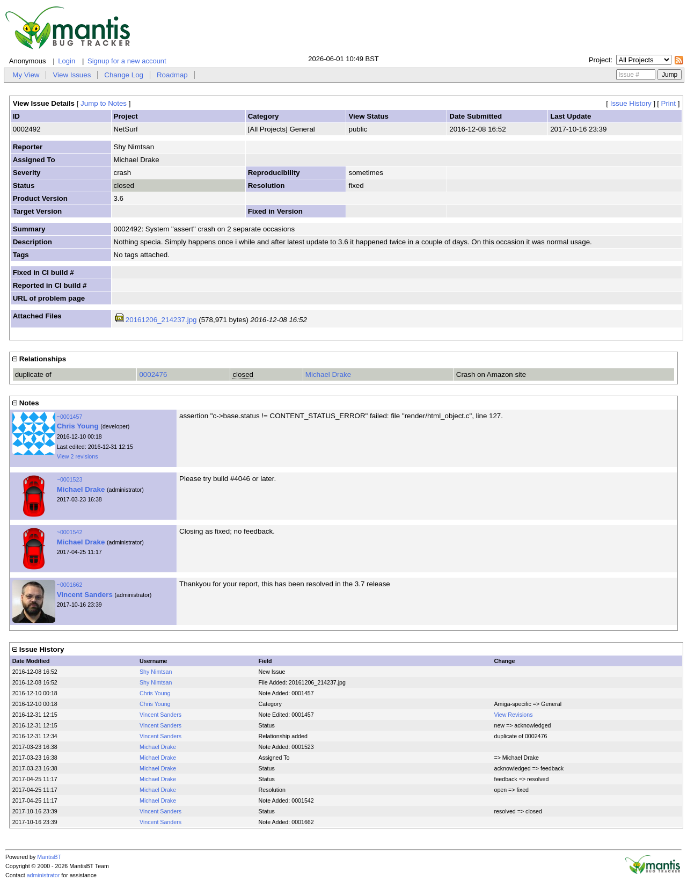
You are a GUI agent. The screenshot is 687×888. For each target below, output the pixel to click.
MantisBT (49, 857)
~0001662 (70, 584)
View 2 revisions (77, 456)
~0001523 (70, 479)
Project (599, 60)
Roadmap (172, 75)
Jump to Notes (104, 103)
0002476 (153, 374)
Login (66, 61)
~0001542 (70, 532)
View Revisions (513, 714)
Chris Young (78, 426)
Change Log (123, 75)
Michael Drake (328, 374)
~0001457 (70, 416)
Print (668, 103)
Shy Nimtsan (156, 671)
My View (25, 75)
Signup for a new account (126, 61)
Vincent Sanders (85, 595)
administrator (43, 875)
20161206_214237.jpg (161, 320)
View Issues (72, 75)
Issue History (631, 103)
